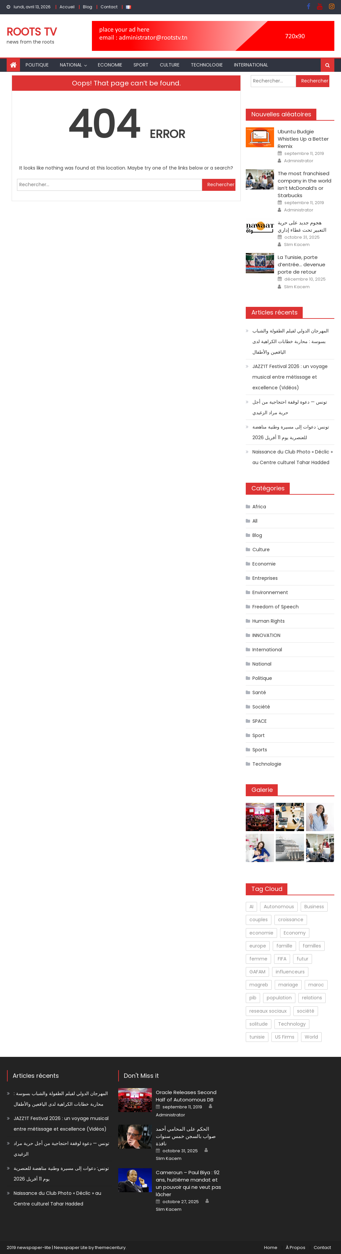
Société (261, 706)
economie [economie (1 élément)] (261, 933)
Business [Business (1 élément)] (314, 906)
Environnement (270, 592)
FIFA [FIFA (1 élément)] (282, 958)
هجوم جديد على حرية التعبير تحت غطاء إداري (302, 226)
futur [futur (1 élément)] (302, 958)
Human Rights (268, 621)
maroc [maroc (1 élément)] (316, 984)
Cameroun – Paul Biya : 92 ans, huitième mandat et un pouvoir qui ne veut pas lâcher (188, 1183)
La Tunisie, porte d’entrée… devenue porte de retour (301, 264)
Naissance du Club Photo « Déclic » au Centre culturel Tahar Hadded (292, 457)
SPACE (259, 721)
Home (270, 1247)
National (71, 65)
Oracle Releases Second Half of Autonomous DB (186, 1096)
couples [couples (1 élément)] (258, 919)
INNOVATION (266, 635)
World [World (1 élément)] (311, 1037)
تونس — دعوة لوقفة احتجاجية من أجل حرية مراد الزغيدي (289, 407)
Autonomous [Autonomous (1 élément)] (279, 906)
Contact (109, 7)
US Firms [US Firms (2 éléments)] (284, 1037)
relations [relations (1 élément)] (312, 997)
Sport (141, 65)
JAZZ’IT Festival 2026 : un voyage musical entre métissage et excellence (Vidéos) (290, 377)
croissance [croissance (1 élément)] (290, 919)
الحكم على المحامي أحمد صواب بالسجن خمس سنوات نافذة (186, 1136)
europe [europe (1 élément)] (257, 945)
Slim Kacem (297, 245)
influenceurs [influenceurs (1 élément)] (290, 971)
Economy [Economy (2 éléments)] (295, 933)
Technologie (207, 65)
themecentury (110, 1247)
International (251, 65)
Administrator (298, 161)
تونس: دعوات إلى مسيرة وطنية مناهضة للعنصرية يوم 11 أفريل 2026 (290, 432)
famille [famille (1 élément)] (284, 945)
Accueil (67, 7)
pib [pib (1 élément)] (252, 997)
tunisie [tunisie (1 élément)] (257, 1037)
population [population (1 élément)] (279, 997)
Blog (87, 7)
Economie (110, 65)
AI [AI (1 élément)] (251, 906)
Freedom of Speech (275, 606)
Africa (259, 506)
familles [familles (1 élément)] (312, 945)
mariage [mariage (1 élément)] (288, 984)
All (254, 521)
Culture (169, 65)
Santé (259, 692)
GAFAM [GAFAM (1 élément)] (257, 971)
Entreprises (265, 578)
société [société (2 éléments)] (305, 1011)
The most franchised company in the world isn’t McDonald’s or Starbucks (304, 184)
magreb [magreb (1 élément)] (258, 984)
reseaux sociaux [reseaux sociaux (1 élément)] (268, 1011)
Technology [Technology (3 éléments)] (292, 1024)
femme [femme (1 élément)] (258, 958)
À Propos (295, 1247)
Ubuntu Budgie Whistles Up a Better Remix (303, 139)
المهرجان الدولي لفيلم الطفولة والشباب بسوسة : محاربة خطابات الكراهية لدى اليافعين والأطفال (290, 341)
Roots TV (32, 31)
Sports (259, 749)
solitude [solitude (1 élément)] (258, 1024)
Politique (37, 65)
